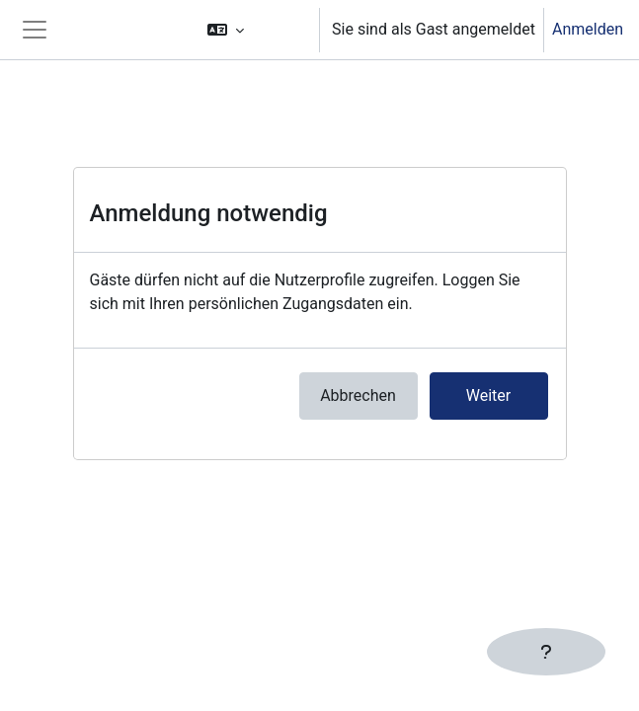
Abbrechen (358, 395)
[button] (254, 29)
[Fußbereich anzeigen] (546, 651)
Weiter (488, 395)
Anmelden (587, 29)
